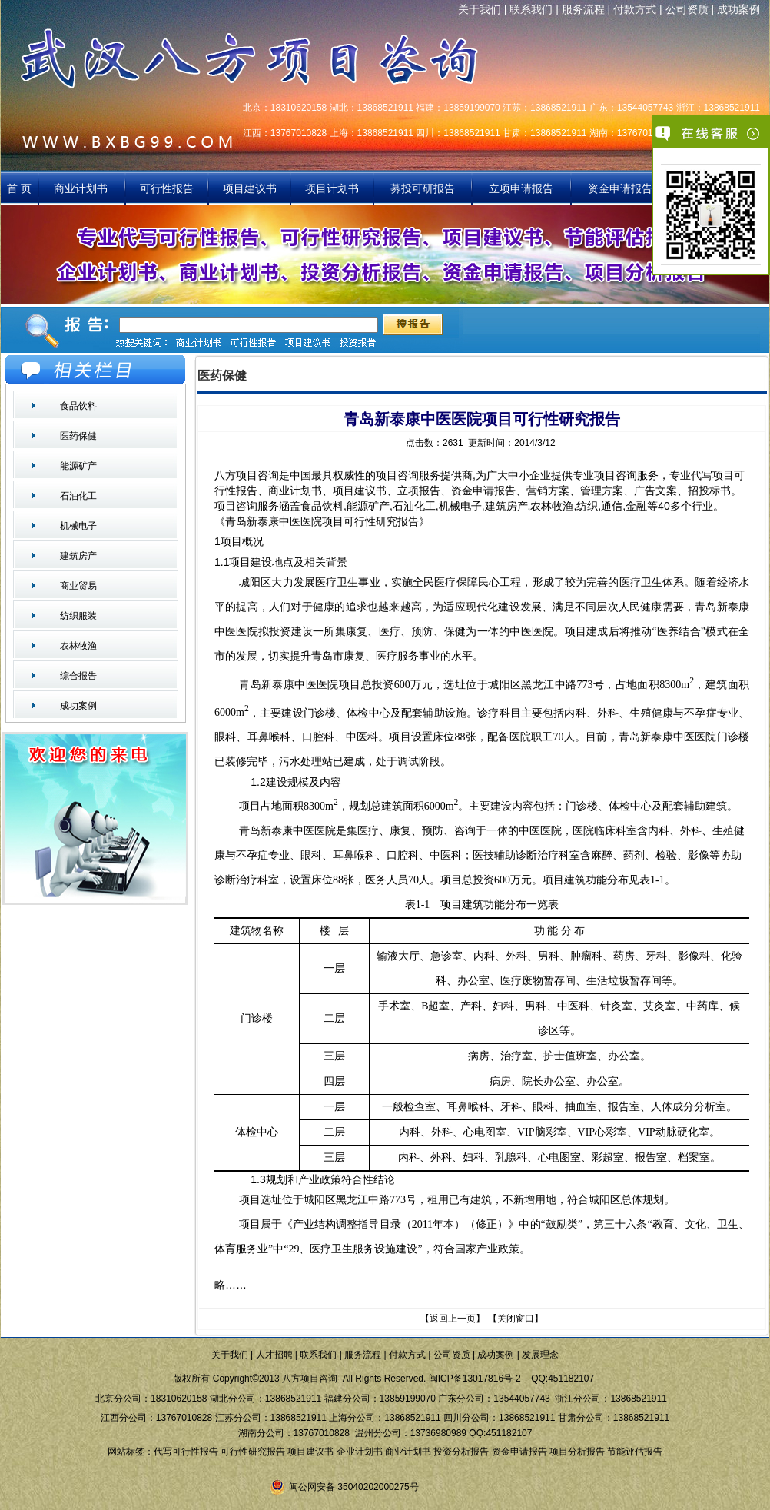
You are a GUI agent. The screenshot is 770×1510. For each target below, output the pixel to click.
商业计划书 (82, 188)
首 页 (19, 188)
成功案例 (738, 9)
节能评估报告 (634, 1451)
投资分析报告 (461, 1451)
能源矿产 (78, 466)
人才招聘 (274, 1354)
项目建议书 (250, 188)
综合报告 (78, 675)
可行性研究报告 (253, 1451)
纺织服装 (78, 615)
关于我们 (479, 9)
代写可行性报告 (186, 1451)
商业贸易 (78, 585)
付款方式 (634, 9)
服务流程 (583, 9)
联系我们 (531, 9)
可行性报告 (167, 188)
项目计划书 (332, 188)
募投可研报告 (422, 188)
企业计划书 (360, 1451)
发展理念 (540, 1354)
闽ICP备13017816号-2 (475, 1378)
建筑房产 (78, 555)
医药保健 (78, 436)
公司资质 (687, 9)
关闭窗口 (515, 1318)
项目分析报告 (577, 1451)
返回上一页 (453, 1318)
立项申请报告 (521, 188)
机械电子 (78, 526)
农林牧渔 (78, 645)
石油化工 (78, 496)
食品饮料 (78, 406)
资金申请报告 (620, 188)
